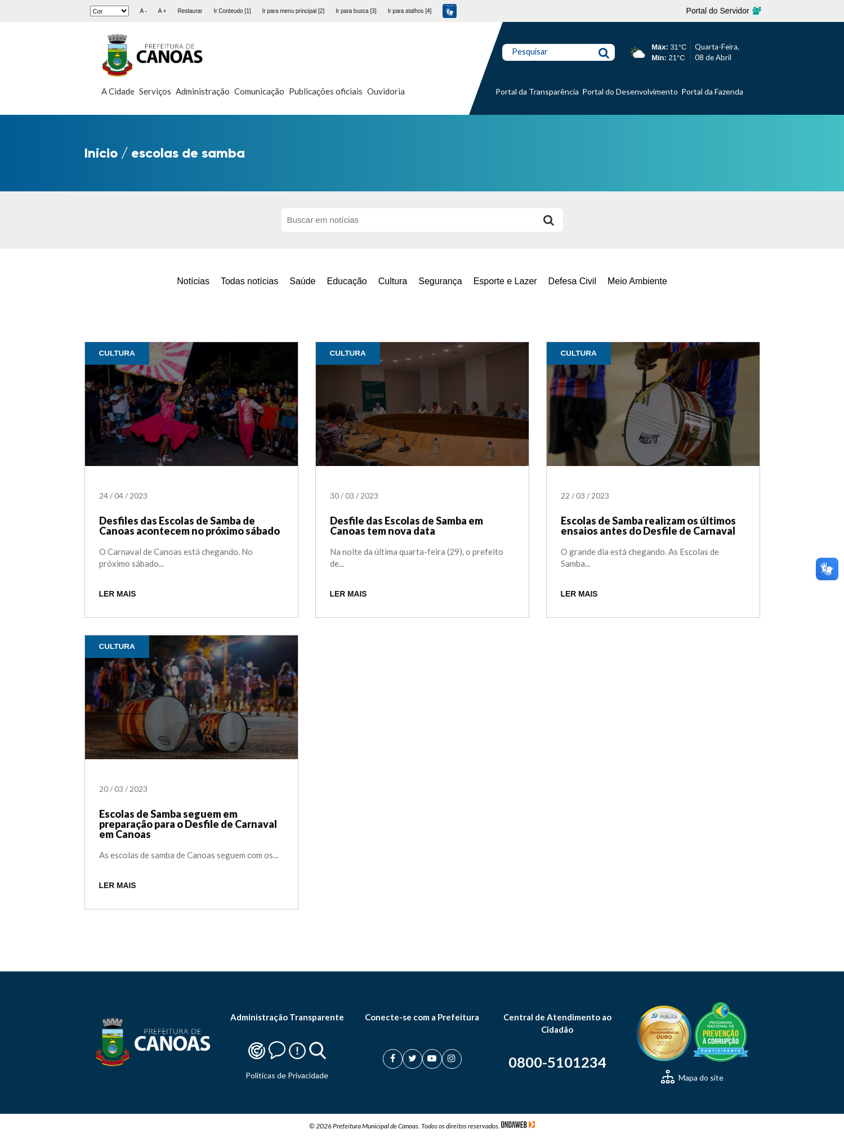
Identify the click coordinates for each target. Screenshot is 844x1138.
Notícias (193, 281)
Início (101, 153)
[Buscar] (549, 220)
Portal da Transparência (537, 91)
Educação (347, 281)
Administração (203, 91)
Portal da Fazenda (712, 91)
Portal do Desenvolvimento (630, 91)
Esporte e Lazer (505, 281)
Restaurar (189, 11)
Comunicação (259, 91)
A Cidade (118, 91)
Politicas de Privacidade (286, 1075)
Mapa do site (692, 1077)
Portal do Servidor (723, 10)
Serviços (155, 91)
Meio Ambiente (637, 281)
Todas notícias (249, 281)
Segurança (440, 281)
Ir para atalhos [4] (409, 11)
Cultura (393, 281)
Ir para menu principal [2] (293, 11)
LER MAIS (117, 594)
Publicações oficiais (326, 91)
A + (162, 11)
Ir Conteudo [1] (232, 11)
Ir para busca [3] (356, 11)
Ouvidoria (386, 91)
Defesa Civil (572, 281)
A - (143, 11)
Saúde (302, 281)
